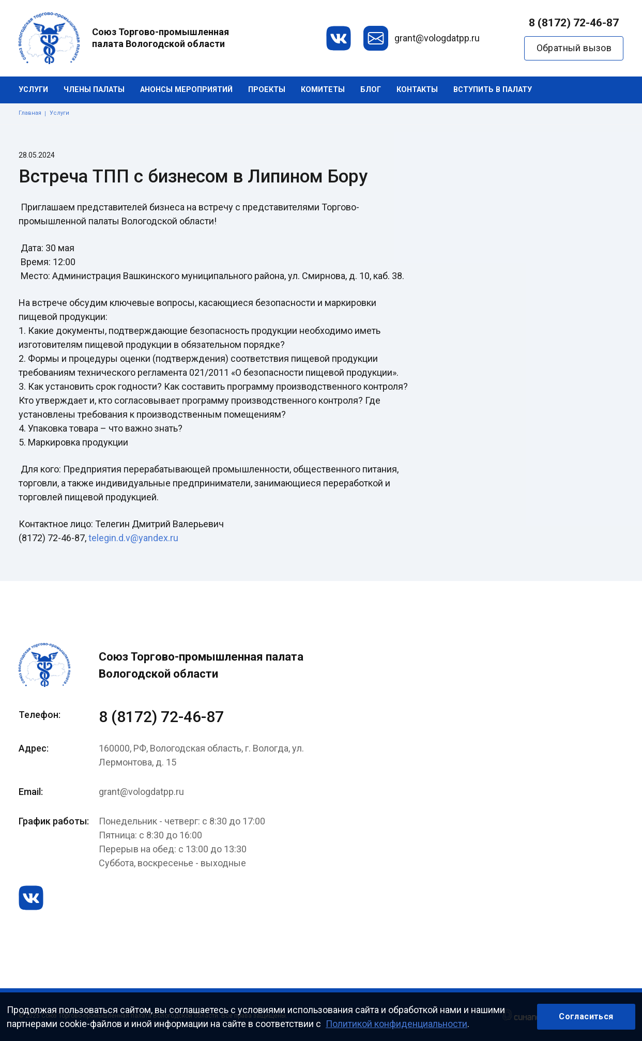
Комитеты (323, 89)
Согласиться (586, 1016)
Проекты (266, 89)
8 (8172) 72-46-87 (574, 23)
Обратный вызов (574, 47)
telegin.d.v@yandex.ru (133, 537)
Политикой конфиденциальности (396, 1023)
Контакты (417, 89)
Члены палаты (94, 89)
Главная (30, 113)
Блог (370, 89)
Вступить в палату (492, 89)
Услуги (33, 89)
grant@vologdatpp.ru (437, 38)
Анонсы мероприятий (186, 89)
